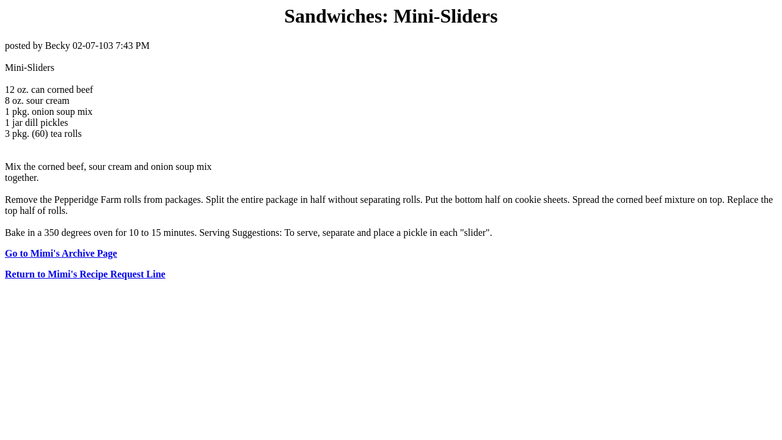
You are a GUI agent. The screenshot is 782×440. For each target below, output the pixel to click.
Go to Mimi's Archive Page (61, 253)
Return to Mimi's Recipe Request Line (85, 274)
